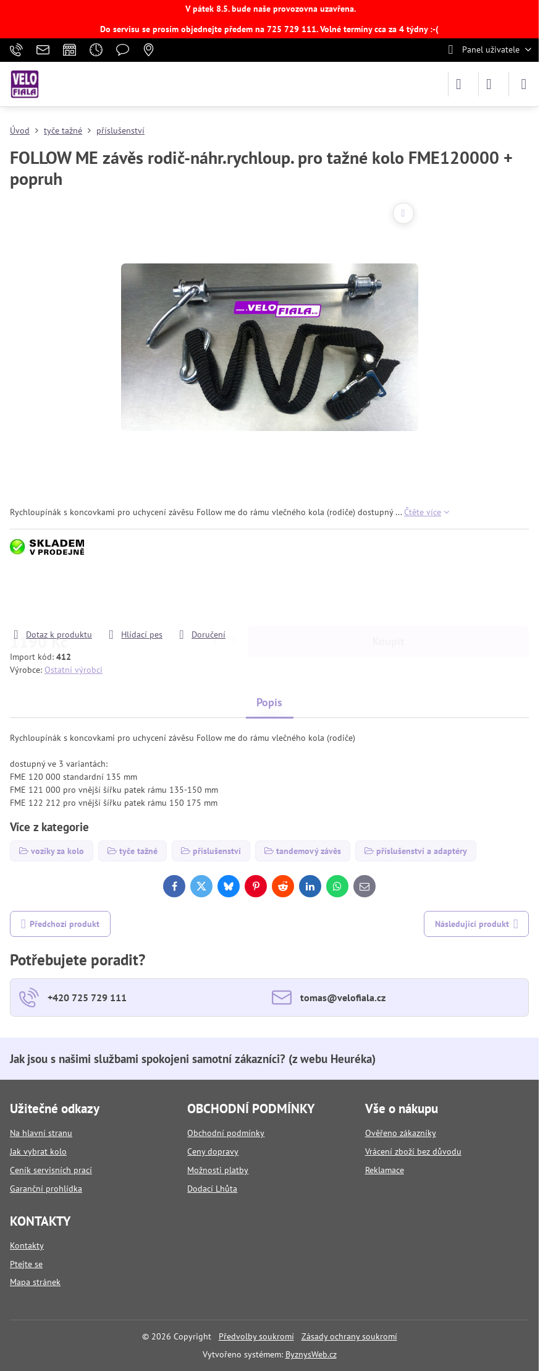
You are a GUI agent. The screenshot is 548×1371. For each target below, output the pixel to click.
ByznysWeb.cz (311, 1354)
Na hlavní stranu (41, 1132)
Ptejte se (26, 1264)
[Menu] (524, 84)
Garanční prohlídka (46, 1188)
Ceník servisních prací (51, 1170)
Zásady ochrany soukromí (349, 1336)
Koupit (388, 593)
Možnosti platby (217, 1170)
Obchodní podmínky (225, 1132)
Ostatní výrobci (73, 669)
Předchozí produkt (60, 924)
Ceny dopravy (212, 1151)
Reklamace (384, 1170)
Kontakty (27, 1245)
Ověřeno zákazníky (400, 1132)
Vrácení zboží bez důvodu (413, 1151)
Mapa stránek (35, 1282)
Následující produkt (476, 924)
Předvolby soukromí (256, 1336)
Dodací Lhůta (212, 1188)
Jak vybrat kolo (38, 1151)
